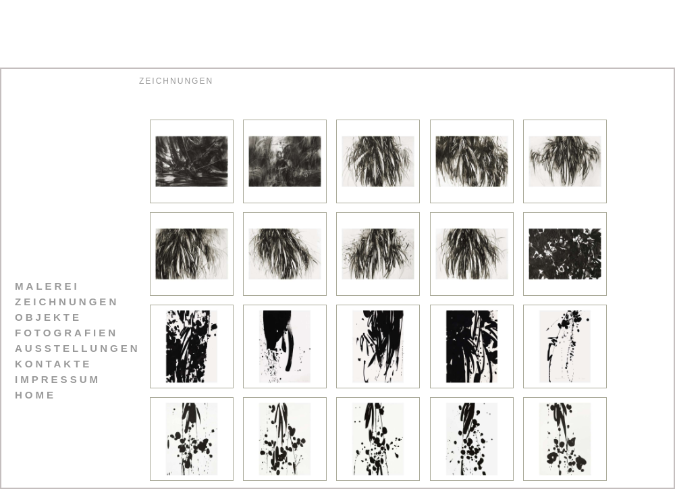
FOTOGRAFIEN (66, 332)
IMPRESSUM (58, 379)
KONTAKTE (53, 363)
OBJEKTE (48, 317)
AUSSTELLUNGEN (77, 348)
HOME (35, 395)
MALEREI (47, 286)
